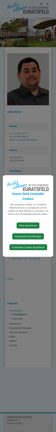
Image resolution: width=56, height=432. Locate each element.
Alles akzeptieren (28, 225)
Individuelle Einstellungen (28, 236)
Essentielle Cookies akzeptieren (28, 247)
